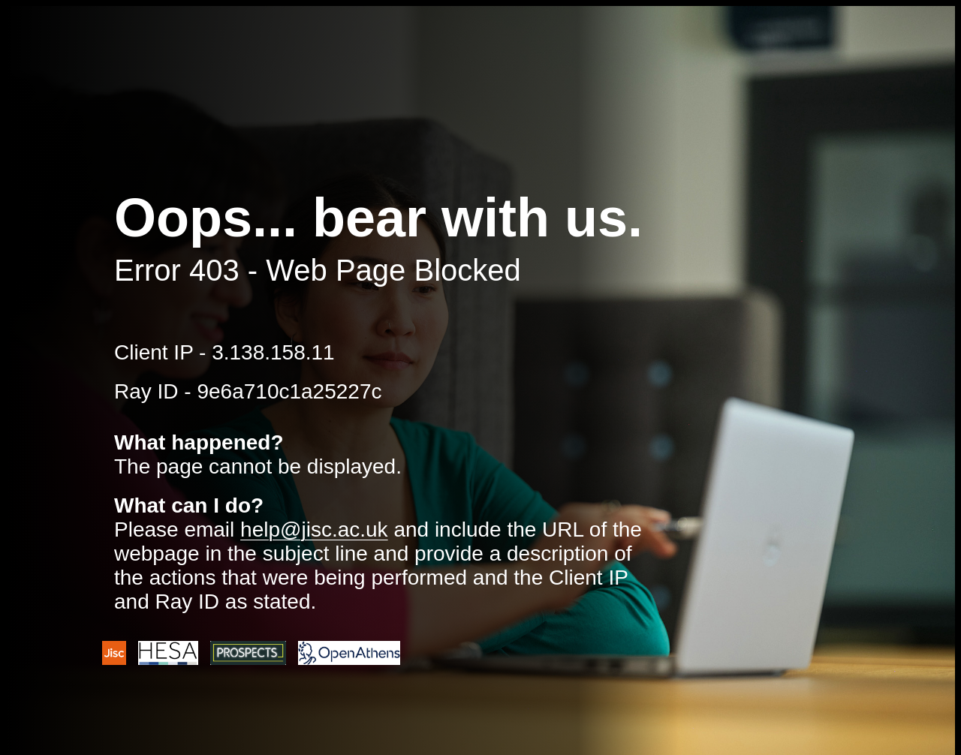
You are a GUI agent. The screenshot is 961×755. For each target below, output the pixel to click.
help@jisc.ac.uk (314, 529)
